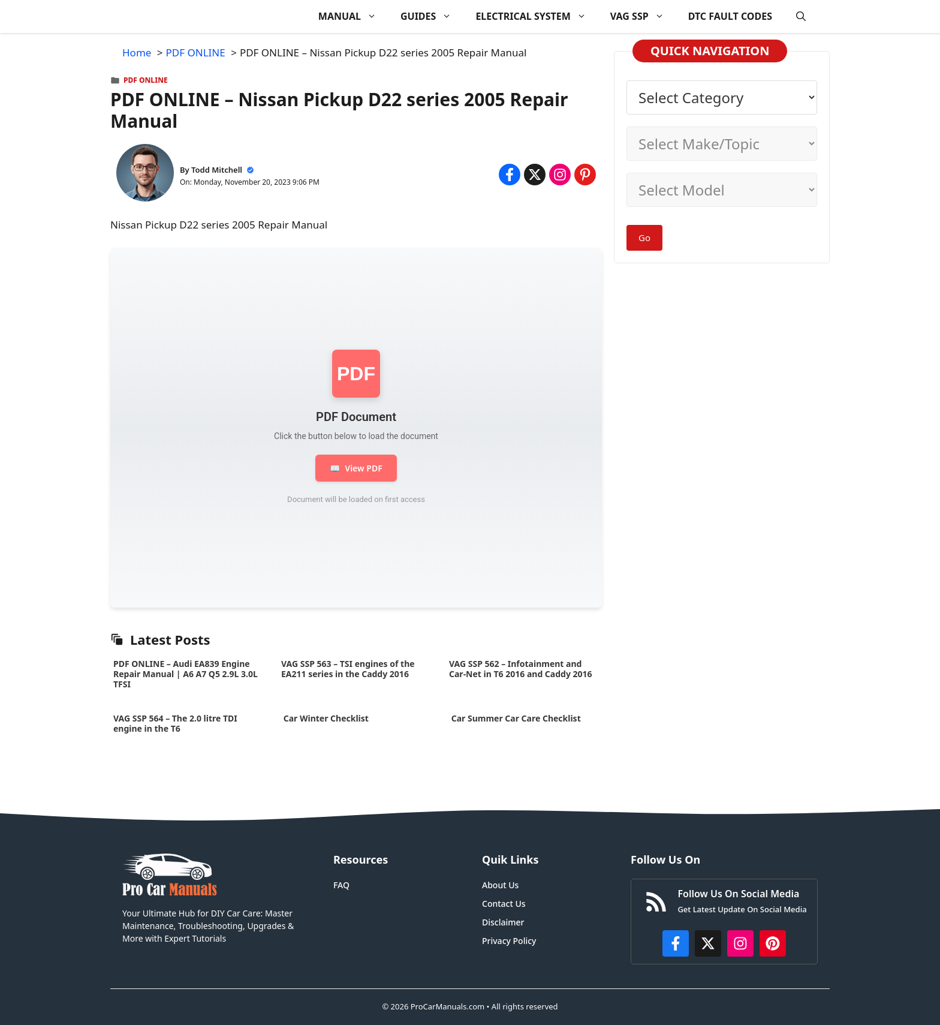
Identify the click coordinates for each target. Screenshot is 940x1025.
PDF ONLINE (145, 80)
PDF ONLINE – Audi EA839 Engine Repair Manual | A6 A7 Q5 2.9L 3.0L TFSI (185, 674)
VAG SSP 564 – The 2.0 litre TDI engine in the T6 (175, 723)
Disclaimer (503, 922)
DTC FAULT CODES (730, 16)
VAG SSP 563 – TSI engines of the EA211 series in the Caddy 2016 (348, 669)
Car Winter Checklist (325, 718)
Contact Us (504, 903)
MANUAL (353, 16)
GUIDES (431, 16)
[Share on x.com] (535, 174)
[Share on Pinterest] (585, 174)
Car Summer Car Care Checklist (516, 718)
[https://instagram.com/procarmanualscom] (740, 943)
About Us (500, 885)
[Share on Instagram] (560, 174)
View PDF (356, 468)
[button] (801, 16)
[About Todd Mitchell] (145, 175)
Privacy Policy (509, 940)
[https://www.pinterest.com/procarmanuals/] (773, 943)
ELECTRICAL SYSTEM (536, 16)
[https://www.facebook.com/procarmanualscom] (675, 943)
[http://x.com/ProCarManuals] (708, 943)
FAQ (341, 885)
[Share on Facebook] (509, 174)
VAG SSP (643, 16)
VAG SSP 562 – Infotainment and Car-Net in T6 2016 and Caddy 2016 (520, 669)
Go (644, 238)
